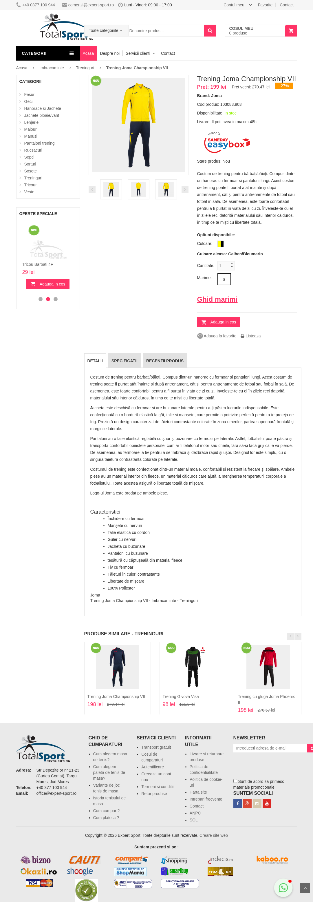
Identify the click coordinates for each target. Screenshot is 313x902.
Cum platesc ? (106, 817)
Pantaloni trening (39, 143)
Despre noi (110, 53)
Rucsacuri (33, 150)
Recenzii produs (165, 361)
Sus (305, 888)
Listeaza (251, 336)
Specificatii (124, 361)
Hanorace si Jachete (42, 108)
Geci (28, 101)
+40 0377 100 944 (35, 5)
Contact (287, 5)
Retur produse (154, 793)
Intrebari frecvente (206, 799)
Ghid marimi (217, 299)
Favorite (265, 5)
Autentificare (152, 767)
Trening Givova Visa (181, 696)
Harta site (198, 792)
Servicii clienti (138, 53)
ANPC (195, 813)
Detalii (95, 361)
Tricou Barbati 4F (37, 264)
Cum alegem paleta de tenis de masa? (109, 772)
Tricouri (31, 185)
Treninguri (33, 178)
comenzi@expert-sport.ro (88, 5)
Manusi (30, 136)
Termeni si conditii (157, 786)
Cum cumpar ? (106, 810)
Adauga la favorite (217, 336)
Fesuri (30, 94)
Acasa (88, 53)
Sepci (29, 157)
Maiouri (31, 129)
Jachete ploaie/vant (41, 115)
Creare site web (213, 835)
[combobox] (106, 29)
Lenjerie (31, 122)
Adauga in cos (52, 284)
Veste (29, 192)
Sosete (30, 171)
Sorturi (30, 164)
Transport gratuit (156, 747)
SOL (194, 820)
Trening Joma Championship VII (116, 696)
